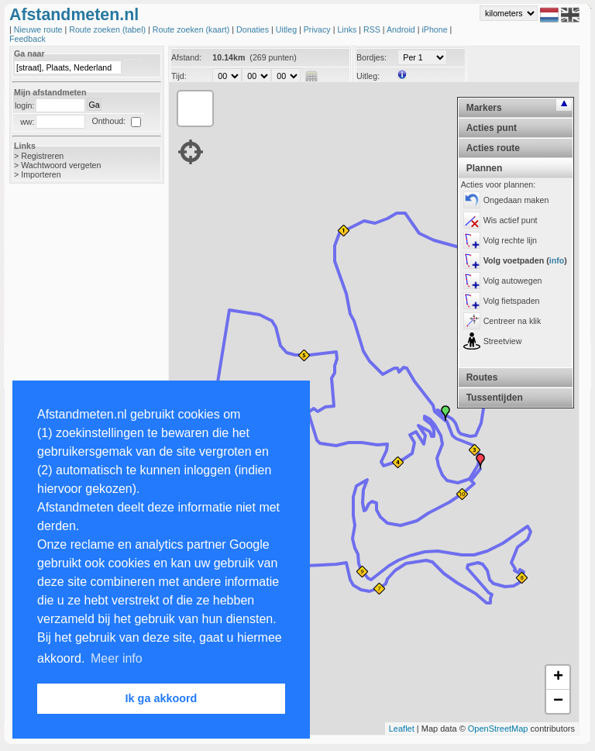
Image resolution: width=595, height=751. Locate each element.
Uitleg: (368, 76)
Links (348, 29)
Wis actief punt (510, 220)
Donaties (253, 29)
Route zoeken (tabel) (108, 29)
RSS (373, 29)
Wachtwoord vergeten (61, 165)
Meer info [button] (117, 658)
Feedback (27, 38)
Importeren (41, 174)
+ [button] (558, 677)
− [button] (558, 701)
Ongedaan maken (516, 200)
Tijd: (179, 76)
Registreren (42, 155)
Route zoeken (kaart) (192, 29)
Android (402, 29)
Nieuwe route (39, 29)
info (557, 260)
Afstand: (186, 57)
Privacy (318, 29)
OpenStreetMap (498, 728)
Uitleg (287, 29)
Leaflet (401, 728)
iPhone (435, 29)
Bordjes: (371, 57)
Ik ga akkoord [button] (162, 698)
